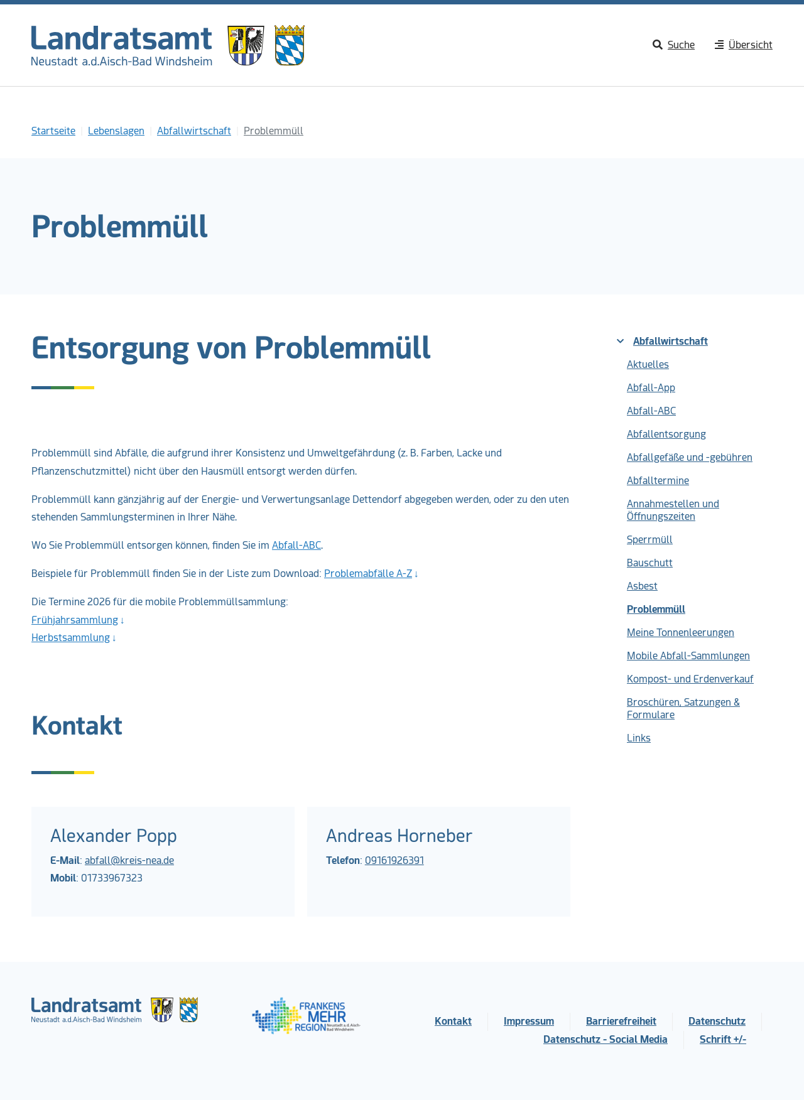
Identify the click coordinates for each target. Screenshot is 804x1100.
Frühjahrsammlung (74, 620)
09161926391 (394, 860)
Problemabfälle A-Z (368, 574)
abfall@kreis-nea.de (129, 860)
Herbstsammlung (70, 638)
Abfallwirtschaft (662, 341)
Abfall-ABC (296, 545)
